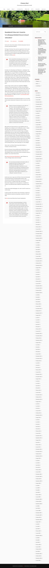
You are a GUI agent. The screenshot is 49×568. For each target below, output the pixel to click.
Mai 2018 (37, 297)
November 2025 (38, 104)
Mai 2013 (37, 408)
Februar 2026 (38, 97)
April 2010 (38, 465)
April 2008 (38, 508)
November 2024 (38, 129)
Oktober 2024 (38, 131)
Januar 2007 (38, 533)
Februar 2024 (38, 147)
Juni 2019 (37, 272)
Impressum (44, 9)
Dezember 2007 (38, 512)
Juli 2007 (37, 524)
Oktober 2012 (38, 412)
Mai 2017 (37, 322)
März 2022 (38, 197)
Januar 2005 (38, 546)
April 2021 (38, 222)
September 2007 (39, 519)
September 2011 (39, 437)
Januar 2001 (38, 560)
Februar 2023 (38, 174)
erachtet (14, 60)
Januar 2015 (38, 372)
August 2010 (38, 458)
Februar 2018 (38, 303)
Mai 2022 (37, 192)
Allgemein (22, 46)
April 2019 (38, 276)
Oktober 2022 (38, 181)
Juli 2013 (37, 403)
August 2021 (38, 213)
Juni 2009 (37, 487)
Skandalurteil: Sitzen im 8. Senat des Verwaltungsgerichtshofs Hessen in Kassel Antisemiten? (17, 37)
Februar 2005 (38, 544)
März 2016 (38, 351)
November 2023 (38, 154)
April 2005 (38, 542)
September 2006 (39, 535)
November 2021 (38, 206)
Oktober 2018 (38, 290)
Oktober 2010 (38, 453)
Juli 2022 (37, 188)
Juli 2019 (37, 269)
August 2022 (38, 185)
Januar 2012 (38, 433)
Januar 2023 (38, 176)
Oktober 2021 (38, 208)
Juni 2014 (37, 383)
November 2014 (38, 376)
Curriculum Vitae (20, 9)
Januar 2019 (38, 283)
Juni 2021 (37, 217)
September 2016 (39, 340)
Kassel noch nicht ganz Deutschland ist (13, 161)
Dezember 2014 (38, 374)
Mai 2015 (37, 365)
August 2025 (38, 111)
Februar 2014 (38, 390)
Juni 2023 (37, 165)
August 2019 (38, 267)
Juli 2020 (37, 242)
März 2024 (38, 145)
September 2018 (39, 292)
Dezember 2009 (38, 474)
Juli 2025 (37, 113)
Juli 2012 (37, 419)
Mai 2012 (37, 424)
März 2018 (38, 301)
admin (8, 46)
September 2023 (39, 158)
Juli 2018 (37, 294)
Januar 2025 (38, 124)
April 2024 (38, 142)
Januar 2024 (38, 149)
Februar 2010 (38, 469)
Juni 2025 (37, 115)
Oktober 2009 (38, 478)
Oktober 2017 (38, 310)
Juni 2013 (37, 406)
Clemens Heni (24, 3)
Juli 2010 (37, 460)
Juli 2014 (37, 381)
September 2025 (39, 108)
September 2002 (39, 558)
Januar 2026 (38, 99)
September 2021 (39, 210)
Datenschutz (38, 9)
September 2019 (39, 265)
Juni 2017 (37, 319)
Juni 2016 (37, 344)
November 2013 (38, 394)
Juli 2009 (37, 485)
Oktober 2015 (38, 360)
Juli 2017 (37, 317)
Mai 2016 (37, 347)
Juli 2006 (37, 537)
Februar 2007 (38, 530)
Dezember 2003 (38, 553)
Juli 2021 (37, 215)
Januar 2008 (38, 510)
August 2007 (38, 521)
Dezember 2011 (38, 435)
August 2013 (38, 401)
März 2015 (38, 367)
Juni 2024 (37, 138)
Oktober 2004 (38, 549)
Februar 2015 (38, 369)
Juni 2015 (37, 362)
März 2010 (38, 467)
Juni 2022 (37, 190)
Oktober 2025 (38, 106)
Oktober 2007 (38, 517)
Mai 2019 (37, 274)
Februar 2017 (38, 328)
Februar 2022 (38, 199)
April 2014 (38, 385)
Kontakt (8, 9)
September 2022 (39, 183)
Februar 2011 (38, 444)
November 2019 (38, 260)
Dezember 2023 (38, 151)
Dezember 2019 (38, 258)
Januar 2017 (38, 331)
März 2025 (38, 120)
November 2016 (38, 335)
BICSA (32, 9)
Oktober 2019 (38, 263)
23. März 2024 (14, 46)
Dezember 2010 (38, 449)
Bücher (13, 9)
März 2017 (38, 326)
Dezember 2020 (38, 231)
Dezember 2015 (38, 356)
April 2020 (38, 249)
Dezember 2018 (38, 285)
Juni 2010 (37, 462)
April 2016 (38, 349)
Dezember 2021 (38, 204)
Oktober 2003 (38, 555)
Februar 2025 (38, 122)
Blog (4, 9)
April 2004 (38, 551)
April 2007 (38, 528)
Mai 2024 (37, 140)
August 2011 (38, 440)
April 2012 (38, 426)
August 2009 (38, 483)
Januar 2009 (38, 496)
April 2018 (38, 299)
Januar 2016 (38, 353)
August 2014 (38, 378)
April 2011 (38, 442)
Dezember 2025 (38, 101)
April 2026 (38, 92)
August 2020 (38, 240)
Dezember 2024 (38, 126)
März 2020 (38, 251)
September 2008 (39, 503)
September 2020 (39, 238)
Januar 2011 (38, 446)
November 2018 (38, 288)
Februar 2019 (38, 281)
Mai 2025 (37, 117)
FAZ (7, 203)
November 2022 (38, 179)
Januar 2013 (38, 410)
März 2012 (38, 428)
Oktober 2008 (38, 501)
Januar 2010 (38, 471)
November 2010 (38, 451)
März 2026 (38, 95)
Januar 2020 (38, 256)
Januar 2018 (38, 306)
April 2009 (38, 492)
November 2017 (38, 308)
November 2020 (38, 233)
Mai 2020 (37, 247)
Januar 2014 (38, 392)
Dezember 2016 (38, 333)
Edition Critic (27, 9)
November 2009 (38, 476)
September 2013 (39, 399)
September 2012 (39, 415)
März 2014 (38, 387)
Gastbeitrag (38, 85)
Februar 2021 (38, 226)
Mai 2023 (37, 167)
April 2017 (38, 324)
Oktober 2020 (38, 235)
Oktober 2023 (38, 156)
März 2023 (38, 172)
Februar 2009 (38, 494)
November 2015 (38, 358)
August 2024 (38, 133)
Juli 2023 (37, 163)
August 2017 (38, 315)
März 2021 (38, 224)
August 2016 (38, 342)
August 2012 (38, 417)
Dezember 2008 (38, 499)
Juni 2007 (37, 526)
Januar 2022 (38, 201)
